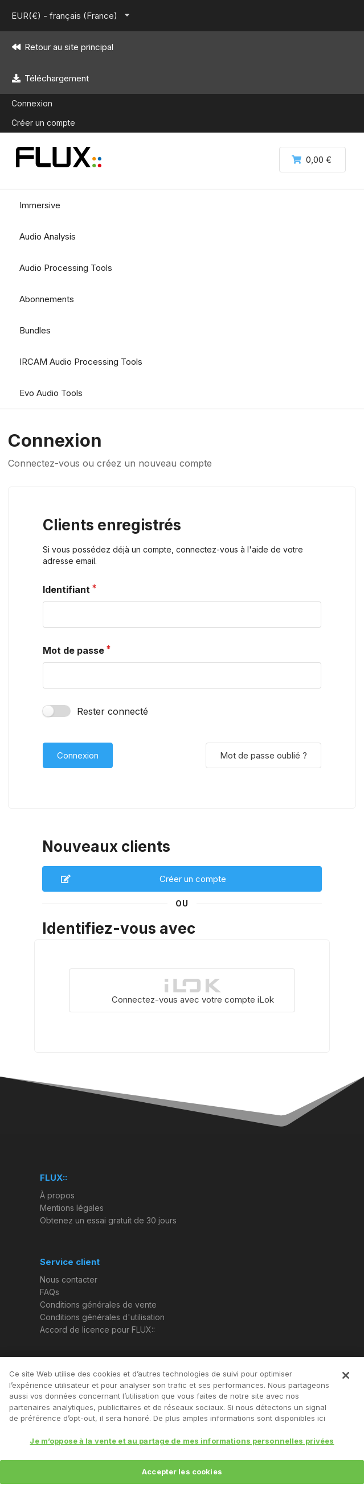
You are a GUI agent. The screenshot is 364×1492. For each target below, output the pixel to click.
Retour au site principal (62, 47)
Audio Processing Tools (65, 267)
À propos (57, 1195)
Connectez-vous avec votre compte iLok (193, 991)
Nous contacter (68, 1279)
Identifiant (66, 589)
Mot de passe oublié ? (263, 755)
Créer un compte (43, 122)
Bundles (35, 330)
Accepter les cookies (182, 1471)
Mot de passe (73, 650)
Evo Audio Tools (51, 393)
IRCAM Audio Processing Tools (80, 361)
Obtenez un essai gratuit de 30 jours (108, 1220)
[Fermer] (345, 1375)
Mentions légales (72, 1208)
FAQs (49, 1292)
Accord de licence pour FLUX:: (97, 1329)
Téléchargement (50, 78)
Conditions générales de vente (98, 1304)
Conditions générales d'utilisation (102, 1317)
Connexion (31, 103)
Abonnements (46, 299)
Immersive (39, 205)
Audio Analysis (47, 236)
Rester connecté (112, 711)
